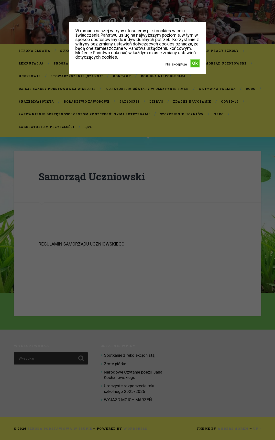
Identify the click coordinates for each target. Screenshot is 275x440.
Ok (195, 63)
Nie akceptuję (176, 64)
